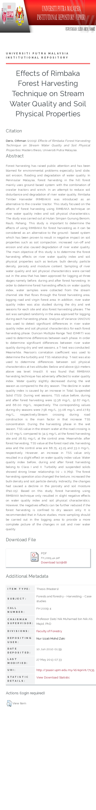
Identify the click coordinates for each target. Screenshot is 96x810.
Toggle (9, 8)
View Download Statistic (53, 677)
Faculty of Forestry (49, 631)
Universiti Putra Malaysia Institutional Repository (37, 55)
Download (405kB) (54, 562)
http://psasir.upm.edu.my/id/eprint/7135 (65, 670)
